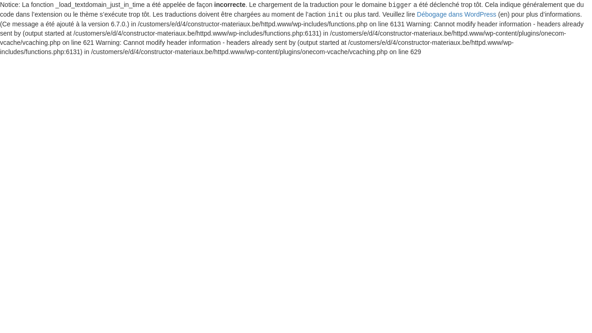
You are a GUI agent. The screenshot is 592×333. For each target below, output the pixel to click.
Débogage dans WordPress (456, 14)
